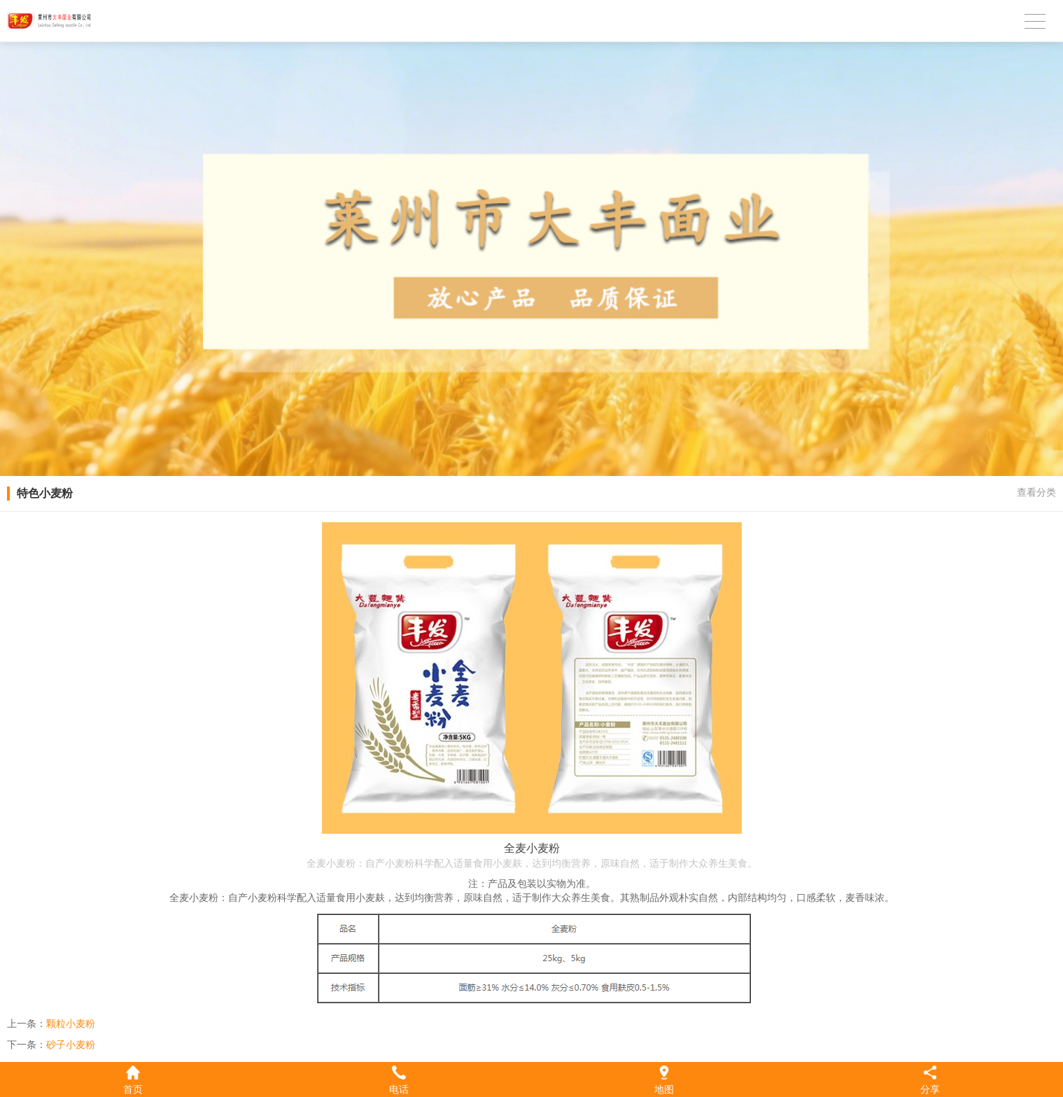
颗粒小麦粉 (70, 1023)
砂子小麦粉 (70, 1044)
